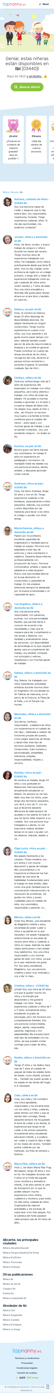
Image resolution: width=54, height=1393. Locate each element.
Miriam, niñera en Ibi (27, 917)
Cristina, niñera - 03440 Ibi (31, 985)
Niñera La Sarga (11, 1329)
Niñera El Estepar (12, 1324)
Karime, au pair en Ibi (27, 446)
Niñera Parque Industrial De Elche (21, 1252)
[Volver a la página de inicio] (14, 4)
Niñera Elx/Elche (12, 1257)
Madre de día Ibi (11, 1283)
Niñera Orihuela (11, 1266)
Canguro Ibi (9, 1288)
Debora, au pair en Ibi (27, 309)
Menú (44, 4)
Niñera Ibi (8, 1279)
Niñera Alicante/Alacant (16, 1248)
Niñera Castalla (11, 1319)
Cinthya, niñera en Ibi (27, 377)
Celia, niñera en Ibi (26, 1095)
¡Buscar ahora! (27, 87)
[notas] (27, 1377)
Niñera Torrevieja (12, 1262)
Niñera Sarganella (12, 1315)
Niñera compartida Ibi (14, 1298)
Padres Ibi (8, 1293)
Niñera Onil (9, 1310)
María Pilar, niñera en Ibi (29, 1163)
